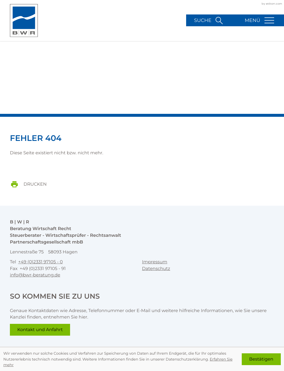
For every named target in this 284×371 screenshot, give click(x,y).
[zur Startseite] (24, 20)
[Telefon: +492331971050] (40, 262)
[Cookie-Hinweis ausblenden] (261, 359)
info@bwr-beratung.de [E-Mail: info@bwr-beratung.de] (35, 275)
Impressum (154, 262)
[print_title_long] (32, 184)
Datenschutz (156, 268)
